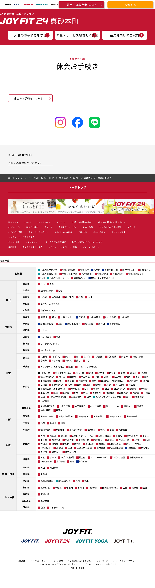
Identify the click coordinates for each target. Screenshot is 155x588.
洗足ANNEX (57, 384)
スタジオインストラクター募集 (63, 247)
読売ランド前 (112, 406)
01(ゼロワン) (80, 277)
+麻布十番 (45, 372)
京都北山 (60, 429)
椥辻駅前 (91, 429)
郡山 (54, 317)
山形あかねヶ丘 (48, 310)
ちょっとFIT (13, 242)
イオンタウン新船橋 (87, 366)
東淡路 (44, 439)
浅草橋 (144, 372)
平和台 (147, 392)
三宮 (43, 457)
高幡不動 (139, 396)
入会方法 (131, 227)
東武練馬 (110, 392)
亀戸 (94, 380)
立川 (128, 396)
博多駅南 (93, 487)
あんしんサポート (91, 247)
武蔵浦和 (98, 356)
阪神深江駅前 (118, 457)
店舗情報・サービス (68, 227)
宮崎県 (26, 494)
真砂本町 (45, 500)
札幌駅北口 (102, 273)
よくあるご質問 (15, 232)
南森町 (53, 435)
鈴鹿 (43, 423)
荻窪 (56, 392)
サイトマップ (102, 561)
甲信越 (8, 327)
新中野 (144, 388)
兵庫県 (26, 459)
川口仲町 (56, 356)
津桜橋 (53, 423)
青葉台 (59, 410)
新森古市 (69, 439)
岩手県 (26, 290)
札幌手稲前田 (128, 269)
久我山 (66, 392)
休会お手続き (99, 232)
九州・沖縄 (8, 497)
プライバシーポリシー (39, 561)
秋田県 (26, 303)
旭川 (43, 277)
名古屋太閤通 (47, 416)
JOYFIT (27, 222)
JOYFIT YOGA (44, 222)
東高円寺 (45, 392)
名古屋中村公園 (65, 416)
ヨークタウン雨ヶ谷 (50, 343)
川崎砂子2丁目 (48, 406)
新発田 (101, 323)
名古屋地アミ (115, 416)
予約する (83, 232)
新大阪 (119, 435)
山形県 (26, 310)
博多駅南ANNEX (110, 487)
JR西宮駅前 (46, 461)
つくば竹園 (46, 337)
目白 (107, 388)
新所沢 (68, 360)
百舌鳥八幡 (70, 451)
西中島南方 (132, 435)
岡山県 (26, 467)
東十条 (62, 376)
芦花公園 (119, 384)
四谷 (86, 388)
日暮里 (107, 376)
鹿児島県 (26, 500)
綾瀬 (128, 376)
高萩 (58, 337)
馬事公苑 (75, 388)
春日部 (44, 360)
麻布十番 (80, 372)
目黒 (79, 384)
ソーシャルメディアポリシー (125, 561)
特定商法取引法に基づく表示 (80, 561)
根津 (122, 372)
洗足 (70, 384)
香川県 (26, 480)
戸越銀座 (133, 380)
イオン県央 (114, 323)
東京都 (26, 386)
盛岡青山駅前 (47, 290)
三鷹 (43, 396)
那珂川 (81, 487)
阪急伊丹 (83, 461)
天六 (43, 435)
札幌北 (97, 269)
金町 (146, 376)
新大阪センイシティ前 (82, 435)
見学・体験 (88, 227)
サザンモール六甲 (98, 457)
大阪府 (26, 443)
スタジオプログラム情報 (110, 227)
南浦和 (86, 356)
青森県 (26, 283)
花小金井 (45, 400)
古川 (90, 297)
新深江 (110, 439)
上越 (60, 323)
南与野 (124, 356)
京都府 (26, 429)
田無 (89, 396)
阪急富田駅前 (116, 447)
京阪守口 (145, 447)
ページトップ (77, 187)
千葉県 (26, 366)
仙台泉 (44, 297)
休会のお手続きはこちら (28, 98)
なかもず (56, 451)
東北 (8, 300)
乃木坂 (101, 372)
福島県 (26, 316)
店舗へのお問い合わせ (39, 232)
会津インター (67, 317)
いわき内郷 (110, 317)
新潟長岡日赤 (47, 323)
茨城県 (26, 336)
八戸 (43, 283)
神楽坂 (133, 388)
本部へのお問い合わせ (82, 222)
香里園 (44, 451)
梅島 (137, 376)
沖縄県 (26, 507)
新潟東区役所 (73, 323)
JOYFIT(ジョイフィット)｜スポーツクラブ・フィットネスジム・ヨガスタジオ (83, 564)
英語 (72, 568)
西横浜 (140, 406)
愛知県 (26, 416)
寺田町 (44, 443)
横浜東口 (128, 406)
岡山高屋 (54, 467)
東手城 (44, 474)
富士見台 (123, 392)
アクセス (49, 227)
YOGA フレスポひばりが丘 (108, 396)
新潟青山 (89, 323)
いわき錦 (125, 317)
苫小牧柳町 (87, 273)
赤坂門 (69, 487)
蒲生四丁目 (83, 439)
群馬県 (26, 350)
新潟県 (26, 323)
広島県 (26, 474)
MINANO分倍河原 (58, 396)
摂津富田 (132, 447)
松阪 (63, 423)
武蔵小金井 (76, 396)
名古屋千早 (83, 416)
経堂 (108, 384)
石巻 (80, 297)
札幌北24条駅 (68, 269)
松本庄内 (45, 330)
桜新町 (98, 384)
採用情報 (12, 247)
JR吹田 (59, 447)
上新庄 (145, 435)
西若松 (81, 317)
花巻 (60, 290)
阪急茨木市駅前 (84, 447)
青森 (52, 283)
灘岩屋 (82, 457)
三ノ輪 (118, 376)
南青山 (112, 372)
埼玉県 (26, 358)
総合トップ (13, 222)
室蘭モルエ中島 (69, 273)
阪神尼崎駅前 (136, 457)
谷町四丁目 (124, 439)
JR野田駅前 (115, 443)
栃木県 (26, 343)
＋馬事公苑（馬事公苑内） (53, 388)
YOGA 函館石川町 (49, 273)
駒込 (85, 392)
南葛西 (70, 380)
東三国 (64, 435)
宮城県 (26, 296)
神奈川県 (26, 408)
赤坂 (91, 372)
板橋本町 (96, 392)
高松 (77, 480)
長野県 (26, 330)
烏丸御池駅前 (75, 429)
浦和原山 (112, 356)
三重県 (26, 422)
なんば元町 (46, 447)
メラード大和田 (133, 443)
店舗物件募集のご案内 (32, 247)
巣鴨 (76, 392)
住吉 (125, 487)
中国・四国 (8, 474)
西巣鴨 (73, 376)
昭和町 (55, 443)
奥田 (43, 467)
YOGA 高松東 (64, 480)
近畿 (8, 445)
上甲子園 (60, 461)
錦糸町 (59, 380)
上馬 (88, 384)
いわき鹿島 (95, 317)
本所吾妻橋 (46, 380)
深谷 (87, 360)
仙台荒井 (56, 297)
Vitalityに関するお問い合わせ (111, 222)
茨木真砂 (101, 447)
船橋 (71, 366)
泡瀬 (43, 507)
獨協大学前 (138, 356)
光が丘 (136, 392)
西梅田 (102, 443)
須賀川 (44, 317)
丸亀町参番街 (47, 480)
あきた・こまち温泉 (50, 303)
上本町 (137, 439)
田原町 (132, 372)
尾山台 (132, 384)
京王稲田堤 (80, 406)
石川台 (44, 384)
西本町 (77, 443)
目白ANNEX (119, 388)
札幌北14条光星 (136, 273)
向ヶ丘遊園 (95, 406)
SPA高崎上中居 (48, 350)
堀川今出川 (46, 429)
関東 (8, 373)
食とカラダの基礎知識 (56, 242)
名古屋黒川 (98, 416)
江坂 (70, 447)
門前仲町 (82, 380)
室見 (145, 487)
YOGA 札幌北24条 (49, 269)
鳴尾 (72, 461)
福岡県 (26, 487)
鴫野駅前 (98, 439)
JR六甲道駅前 (67, 457)
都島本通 (56, 439)
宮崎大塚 (45, 494)
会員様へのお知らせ (64, 232)
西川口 (68, 356)
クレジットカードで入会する (21, 237)
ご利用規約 (58, 561)
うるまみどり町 (57, 507)
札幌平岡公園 (111, 269)
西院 (111, 429)
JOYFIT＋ (61, 222)
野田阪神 (89, 443)
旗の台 (146, 380)
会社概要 (22, 561)
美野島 (135, 487)
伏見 (102, 429)
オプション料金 (118, 232)
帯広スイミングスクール (102, 277)
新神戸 (53, 457)
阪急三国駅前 (104, 435)
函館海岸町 (145, 269)
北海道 (18, 273)
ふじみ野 (56, 360)
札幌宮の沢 (118, 273)
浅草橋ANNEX (47, 376)
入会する (130, 5)
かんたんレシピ (33, 242)
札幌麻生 (84, 269)
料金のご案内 (32, 227)
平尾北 (58, 487)
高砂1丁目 (45, 487)
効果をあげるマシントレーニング (87, 242)
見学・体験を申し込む (81, 5)
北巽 (147, 439)
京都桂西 (123, 429)
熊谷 (78, 360)
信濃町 (96, 388)
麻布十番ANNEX (63, 372)
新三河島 (85, 376)
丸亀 (86, 480)
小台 (97, 376)
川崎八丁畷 (64, 406)
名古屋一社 (132, 416)
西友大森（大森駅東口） (112, 380)
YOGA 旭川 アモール (59, 277)
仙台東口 (69, 297)
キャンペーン (14, 227)
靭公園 (66, 443)
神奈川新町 (46, 410)
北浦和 (44, 356)
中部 (8, 419)
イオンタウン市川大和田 (52, 366)
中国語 (81, 568)
